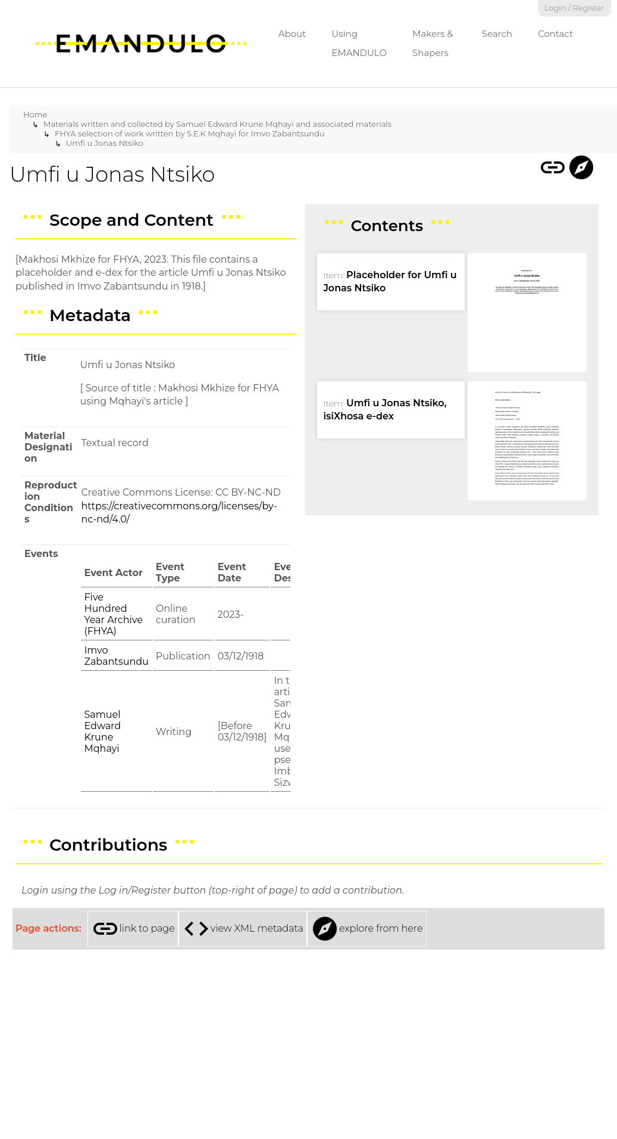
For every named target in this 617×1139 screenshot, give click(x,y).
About (292, 33)
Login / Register (574, 8)
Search (497, 33)
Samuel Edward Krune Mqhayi (102, 731)
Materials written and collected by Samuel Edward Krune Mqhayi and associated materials (217, 124)
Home (35, 114)
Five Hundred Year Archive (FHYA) (113, 614)
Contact (555, 33)
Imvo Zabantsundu (116, 656)
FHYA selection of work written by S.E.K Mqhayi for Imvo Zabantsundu (190, 133)
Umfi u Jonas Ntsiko (104, 143)
